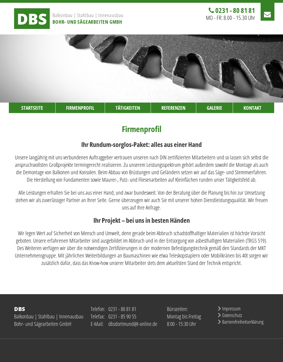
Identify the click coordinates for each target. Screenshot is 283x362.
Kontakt (252, 107)
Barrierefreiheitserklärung (242, 321)
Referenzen (173, 107)
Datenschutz (232, 315)
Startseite (32, 107)
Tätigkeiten (128, 107)
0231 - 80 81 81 (235, 10)
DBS (32, 18)
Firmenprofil (80, 107)
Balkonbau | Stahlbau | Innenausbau (88, 15)
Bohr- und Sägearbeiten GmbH (87, 21)
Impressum (231, 308)
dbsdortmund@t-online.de (132, 324)
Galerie (214, 107)
